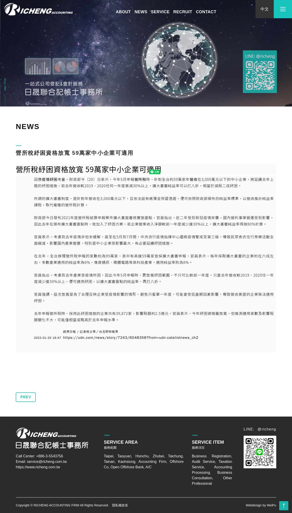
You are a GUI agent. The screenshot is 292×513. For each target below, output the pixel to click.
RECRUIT (182, 12)
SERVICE (160, 12)
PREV (25, 397)
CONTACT (206, 12)
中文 (265, 9)
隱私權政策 (120, 505)
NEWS (141, 12)
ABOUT (123, 12)
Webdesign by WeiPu (261, 505)
